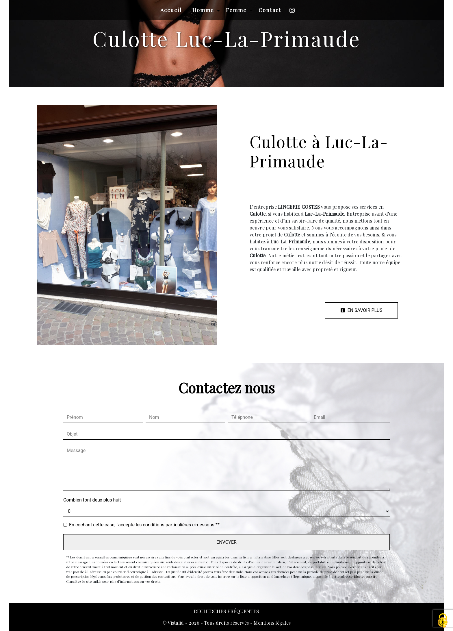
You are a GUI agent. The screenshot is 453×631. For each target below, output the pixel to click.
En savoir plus (361, 310)
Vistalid (176, 623)
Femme (236, 10)
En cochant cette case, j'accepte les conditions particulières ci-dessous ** (144, 525)
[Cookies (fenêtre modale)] (443, 621)
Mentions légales (272, 623)
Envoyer (226, 542)
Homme (203, 10)
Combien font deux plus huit (92, 500)
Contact (270, 10)
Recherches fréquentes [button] (226, 611)
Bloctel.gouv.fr (365, 576)
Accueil (171, 10)
